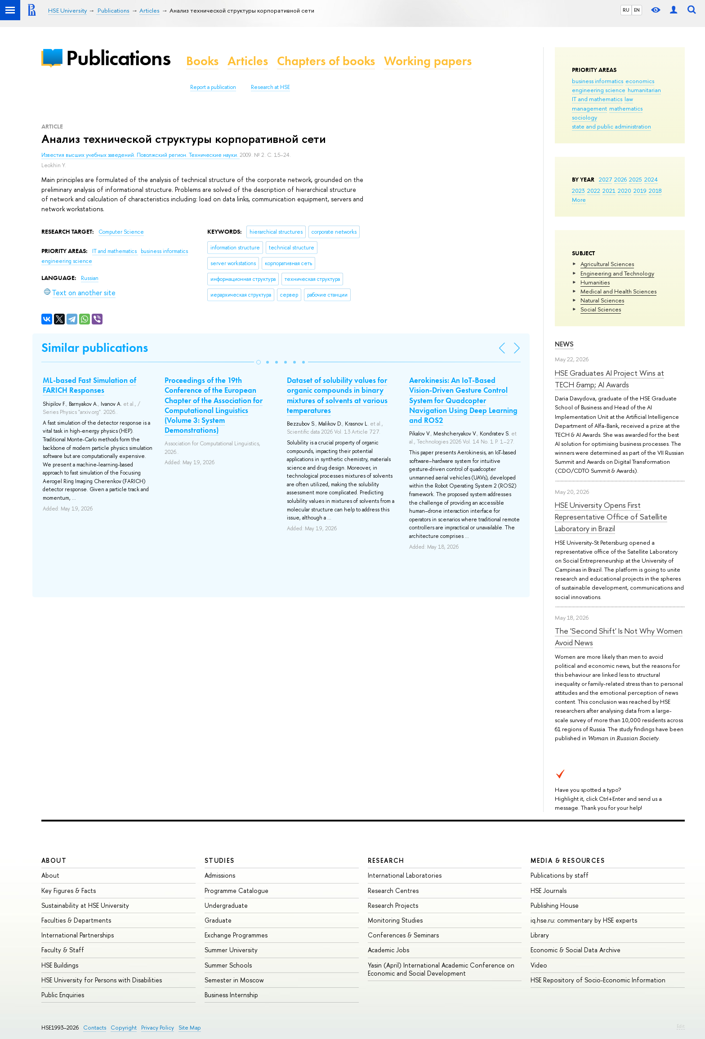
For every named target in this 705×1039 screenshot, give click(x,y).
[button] (258, 362)
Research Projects (393, 905)
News (564, 344)
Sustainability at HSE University (85, 905)
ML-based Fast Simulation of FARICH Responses (89, 385)
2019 (640, 190)
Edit (681, 1026)
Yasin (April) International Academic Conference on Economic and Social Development (441, 969)
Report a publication (213, 87)
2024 (651, 179)
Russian (89, 278)
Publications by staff (560, 875)
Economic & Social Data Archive (575, 950)
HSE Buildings (59, 965)
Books (202, 61)
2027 (605, 179)
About (54, 860)
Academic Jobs (388, 950)
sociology (584, 117)
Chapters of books (326, 61)
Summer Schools (228, 965)
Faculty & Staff (62, 950)
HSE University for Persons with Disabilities (101, 980)
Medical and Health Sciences (618, 291)
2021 (609, 190)
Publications (118, 57)
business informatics (597, 81)
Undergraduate (226, 905)
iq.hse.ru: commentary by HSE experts (584, 920)
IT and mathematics (597, 99)
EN (637, 10)
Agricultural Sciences (607, 264)
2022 (593, 190)
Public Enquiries (62, 994)
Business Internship (231, 994)
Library (540, 935)
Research (386, 860)
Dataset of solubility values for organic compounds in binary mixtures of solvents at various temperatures (337, 395)
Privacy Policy (157, 1027)
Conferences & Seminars (403, 935)
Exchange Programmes (236, 935)
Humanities (595, 282)
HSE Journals (549, 890)
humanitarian (644, 90)
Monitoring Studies (395, 920)
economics (639, 81)
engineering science (598, 90)
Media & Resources (568, 860)
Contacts (94, 1027)
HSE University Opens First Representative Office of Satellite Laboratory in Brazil (611, 517)
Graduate (218, 920)
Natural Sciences (602, 300)
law (629, 99)
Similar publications (94, 347)
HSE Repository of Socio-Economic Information (598, 980)
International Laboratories (405, 875)
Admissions (220, 875)
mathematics (626, 108)
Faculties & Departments (76, 920)
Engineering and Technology (617, 273)
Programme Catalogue (236, 890)
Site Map (189, 1027)
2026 (620, 179)
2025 (635, 179)
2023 (578, 190)
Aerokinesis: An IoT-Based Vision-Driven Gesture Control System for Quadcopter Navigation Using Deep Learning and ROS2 (463, 400)
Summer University (231, 950)
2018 (655, 190)
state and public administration (611, 126)
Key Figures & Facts (68, 890)
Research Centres (393, 890)
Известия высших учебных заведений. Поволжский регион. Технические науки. (140, 155)
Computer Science (121, 231)
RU (626, 10)
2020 (624, 190)
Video (539, 965)
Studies (220, 860)
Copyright (124, 1027)
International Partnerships (77, 935)
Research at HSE (270, 87)
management (589, 108)
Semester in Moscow (234, 980)
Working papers (428, 61)
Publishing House (555, 905)
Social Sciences (600, 309)
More (579, 199)
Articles (248, 61)
